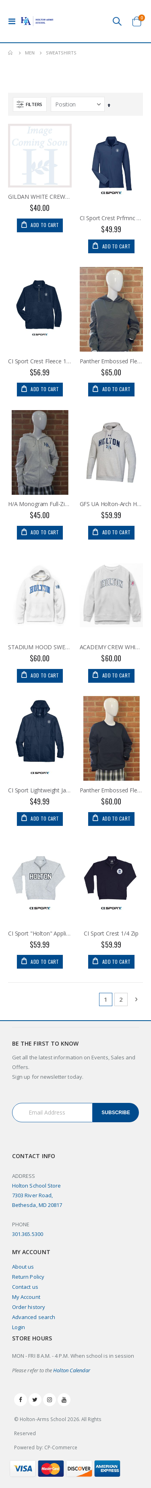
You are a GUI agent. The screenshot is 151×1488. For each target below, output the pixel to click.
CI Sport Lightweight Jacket (40, 790)
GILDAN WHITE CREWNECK (40, 196)
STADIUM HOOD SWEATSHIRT (40, 647)
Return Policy (28, 1276)
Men (30, 52)
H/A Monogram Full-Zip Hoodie (40, 504)
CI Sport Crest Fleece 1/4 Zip (40, 361)
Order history (28, 1307)
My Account (26, 1296)
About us (23, 1266)
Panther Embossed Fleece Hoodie (111, 361)
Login (18, 1327)
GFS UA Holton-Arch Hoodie (111, 504)
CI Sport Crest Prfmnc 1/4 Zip (111, 218)
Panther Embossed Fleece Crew (111, 790)
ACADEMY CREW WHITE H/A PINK (111, 647)
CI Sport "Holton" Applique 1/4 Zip (40, 933)
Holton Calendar (71, 1370)
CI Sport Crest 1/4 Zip (111, 933)
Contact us (25, 1286)
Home (11, 53)
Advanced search (33, 1317)
